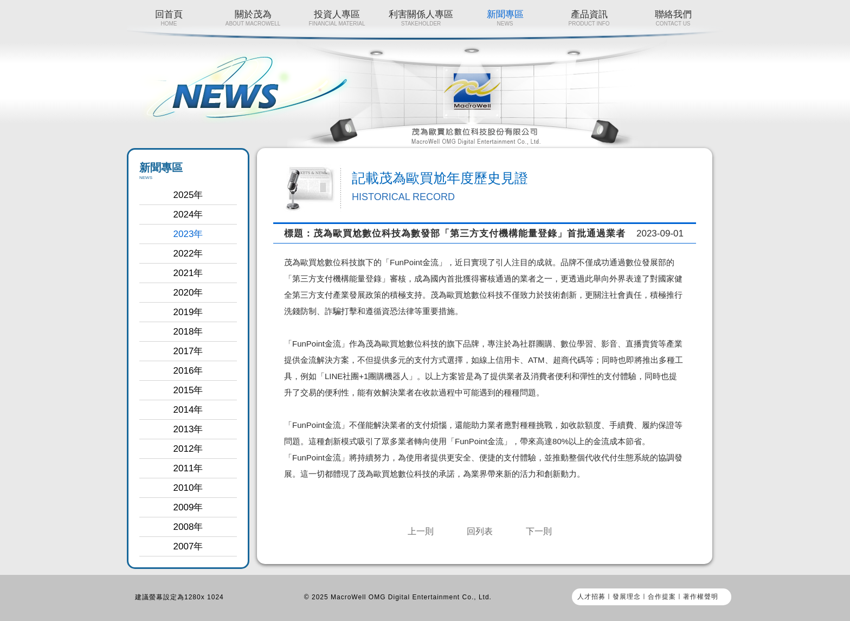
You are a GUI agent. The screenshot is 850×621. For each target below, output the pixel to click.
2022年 (188, 253)
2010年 (188, 488)
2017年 (188, 351)
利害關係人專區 (421, 18)
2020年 (188, 292)
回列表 (480, 531)
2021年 (188, 273)
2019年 (188, 312)
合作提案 (662, 596)
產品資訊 (589, 18)
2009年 (188, 507)
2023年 (188, 234)
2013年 (188, 429)
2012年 (188, 449)
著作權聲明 (700, 596)
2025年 (188, 195)
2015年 (188, 390)
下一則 (539, 531)
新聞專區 (505, 18)
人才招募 (591, 596)
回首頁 (169, 18)
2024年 (188, 214)
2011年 (188, 468)
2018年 (188, 331)
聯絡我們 (673, 18)
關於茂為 (253, 18)
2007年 (188, 546)
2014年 (188, 410)
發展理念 (627, 596)
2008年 (188, 527)
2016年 (188, 371)
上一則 (421, 531)
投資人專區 (337, 18)
